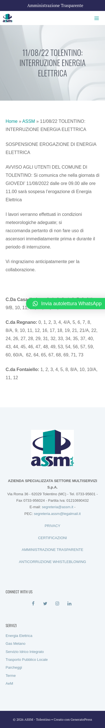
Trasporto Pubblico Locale (27, 659)
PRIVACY (52, 526)
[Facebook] (33, 604)
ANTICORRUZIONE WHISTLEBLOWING (52, 562)
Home (12, 121)
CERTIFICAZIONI (52, 538)
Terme (11, 675)
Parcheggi (14, 667)
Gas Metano (15, 643)
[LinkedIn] (69, 604)
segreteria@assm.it (57, 507)
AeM (9, 683)
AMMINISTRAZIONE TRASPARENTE (52, 550)
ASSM (28, 121)
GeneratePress (81, 719)
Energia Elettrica (19, 636)
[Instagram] (57, 604)
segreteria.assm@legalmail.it (57, 514)
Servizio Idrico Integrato (25, 652)
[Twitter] (45, 604)
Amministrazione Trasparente (55, 5)
